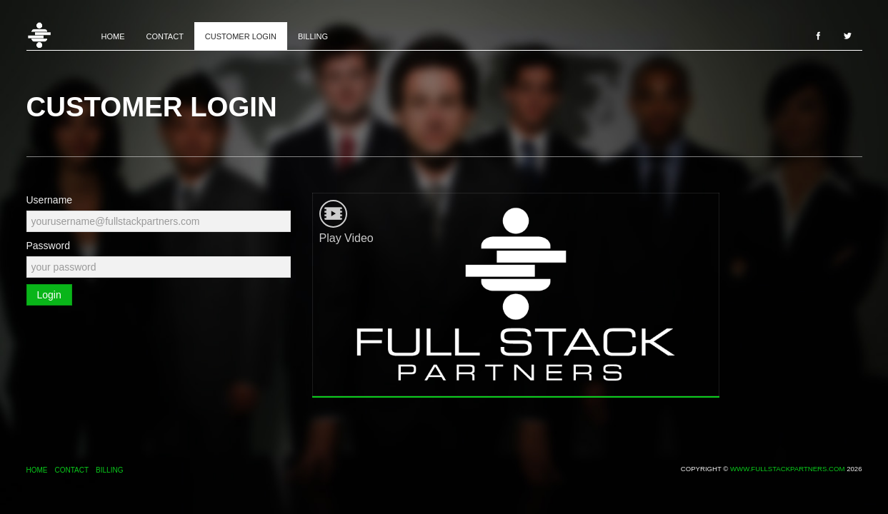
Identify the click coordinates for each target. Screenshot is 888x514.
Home (58, 35)
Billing (313, 36)
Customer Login (240, 36)
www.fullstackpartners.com (787, 469)
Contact (165, 36)
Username (49, 200)
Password (48, 245)
